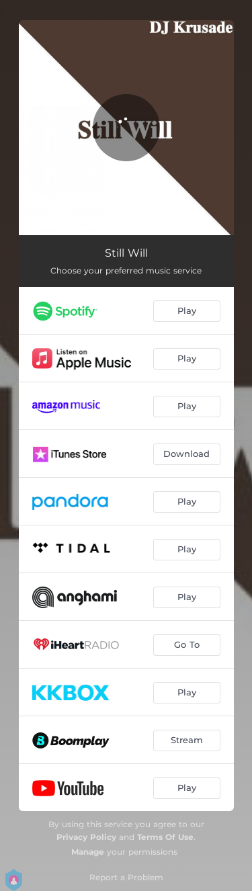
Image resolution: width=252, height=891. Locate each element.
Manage (87, 852)
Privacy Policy (86, 837)
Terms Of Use (165, 837)
